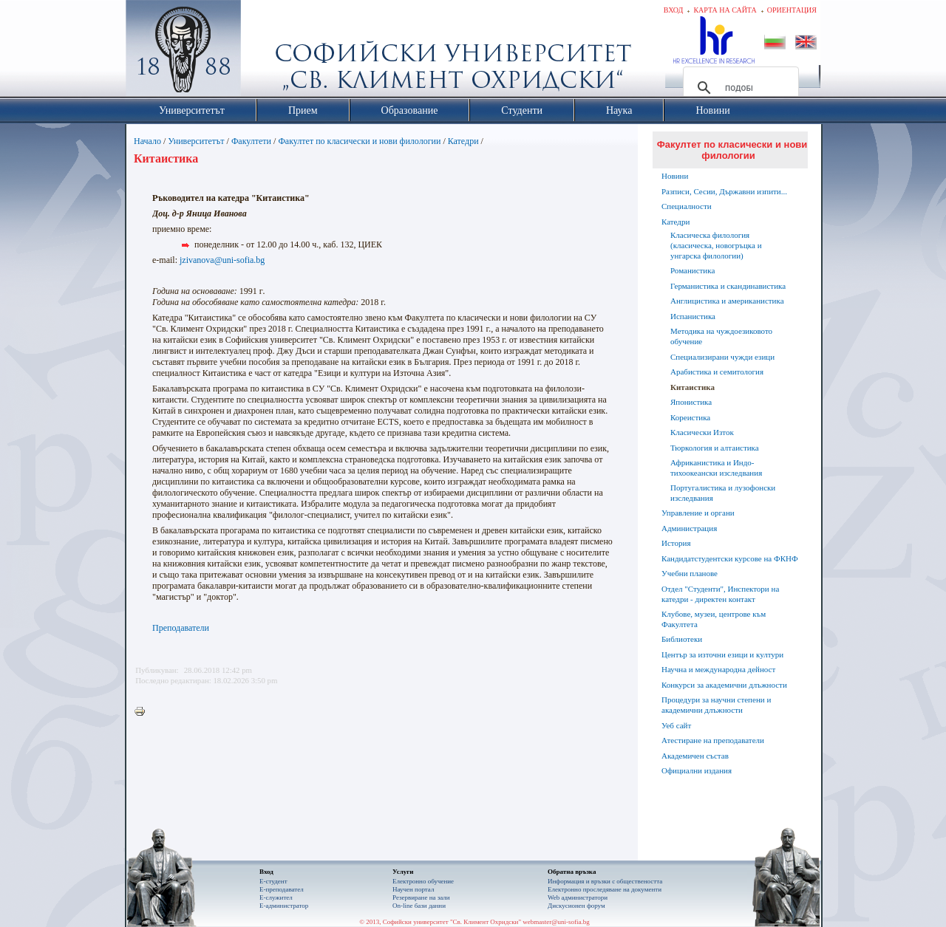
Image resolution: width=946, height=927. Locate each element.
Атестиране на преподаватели (712, 740)
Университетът (196, 141)
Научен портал (413, 889)
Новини (674, 175)
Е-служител (276, 897)
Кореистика (690, 417)
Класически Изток (702, 432)
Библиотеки (681, 638)
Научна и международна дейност (718, 669)
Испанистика (692, 316)
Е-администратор (283, 905)
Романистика (692, 270)
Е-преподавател (281, 889)
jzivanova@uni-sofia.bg (222, 260)
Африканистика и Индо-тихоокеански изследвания (716, 467)
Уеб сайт (676, 725)
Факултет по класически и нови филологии (359, 141)
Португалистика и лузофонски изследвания (722, 492)
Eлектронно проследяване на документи (604, 889)
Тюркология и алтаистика (714, 447)
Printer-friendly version (143, 712)
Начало (147, 141)
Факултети (251, 141)
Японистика (691, 401)
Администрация (689, 528)
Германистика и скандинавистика (728, 285)
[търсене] (738, 88)
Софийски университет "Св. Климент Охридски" (266, 51)
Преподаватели (180, 628)
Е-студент (273, 881)
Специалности (686, 206)
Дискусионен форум (576, 905)
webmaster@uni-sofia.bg (556, 922)
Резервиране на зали (421, 897)
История (675, 542)
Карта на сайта (724, 10)
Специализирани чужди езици (722, 356)
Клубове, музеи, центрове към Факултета (713, 619)
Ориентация (792, 10)
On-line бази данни (419, 905)
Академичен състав (695, 755)
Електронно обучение (423, 881)
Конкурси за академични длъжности (724, 684)
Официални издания (696, 770)
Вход (674, 10)
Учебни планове (689, 573)
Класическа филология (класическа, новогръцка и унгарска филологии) (716, 245)
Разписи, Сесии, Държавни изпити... (724, 191)
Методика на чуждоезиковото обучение (721, 336)
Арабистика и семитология (716, 371)
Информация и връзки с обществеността (605, 881)
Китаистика (692, 387)
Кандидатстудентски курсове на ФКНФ (729, 558)
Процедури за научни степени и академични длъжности (716, 704)
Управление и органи (698, 512)
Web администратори (578, 897)
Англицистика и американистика (727, 300)
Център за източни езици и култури (722, 654)
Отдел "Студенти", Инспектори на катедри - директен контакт (720, 593)
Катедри (463, 141)
